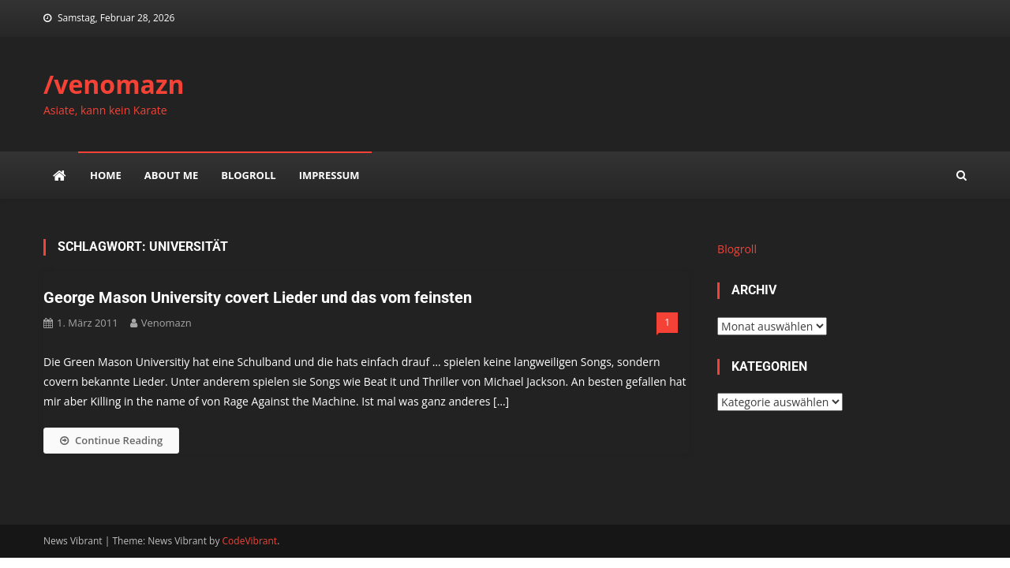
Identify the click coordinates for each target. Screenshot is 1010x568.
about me (171, 175)
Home (106, 175)
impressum (329, 175)
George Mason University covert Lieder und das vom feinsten (257, 297)
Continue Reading (111, 440)
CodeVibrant (250, 540)
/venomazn (114, 84)
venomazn (166, 323)
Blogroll (248, 175)
